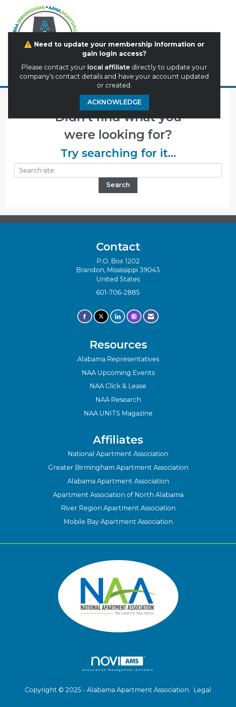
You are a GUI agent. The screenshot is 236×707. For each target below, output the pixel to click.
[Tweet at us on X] (101, 317)
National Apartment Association (118, 454)
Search (118, 185)
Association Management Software (117, 663)
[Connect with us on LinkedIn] (117, 317)
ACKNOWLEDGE (114, 102)
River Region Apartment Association (118, 508)
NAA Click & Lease (118, 386)
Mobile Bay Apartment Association (118, 522)
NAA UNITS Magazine (118, 413)
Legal (202, 690)
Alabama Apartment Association (118, 481)
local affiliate (108, 67)
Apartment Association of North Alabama (118, 495)
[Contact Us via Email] (151, 317)
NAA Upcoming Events (118, 373)
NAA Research (118, 399)
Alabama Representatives (118, 359)
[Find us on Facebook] (84, 317)
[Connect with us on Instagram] (134, 317)
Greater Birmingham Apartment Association (118, 467)
